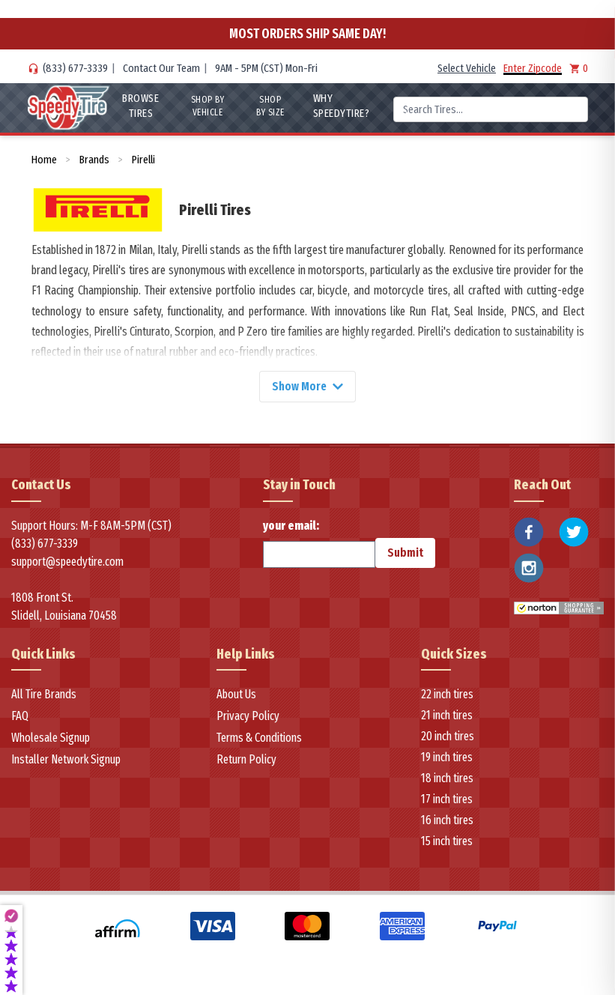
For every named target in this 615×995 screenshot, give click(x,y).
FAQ (19, 717)
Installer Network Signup (66, 760)
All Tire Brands (43, 695)
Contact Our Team (161, 68)
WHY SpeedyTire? (341, 105)
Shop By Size (270, 106)
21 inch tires (447, 716)
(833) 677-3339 (75, 68)
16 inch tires (447, 821)
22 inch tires (447, 695)
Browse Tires (140, 105)
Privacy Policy (247, 717)
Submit (405, 552)
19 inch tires (447, 758)
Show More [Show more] (308, 386)
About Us (236, 695)
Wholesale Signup (50, 738)
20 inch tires (447, 737)
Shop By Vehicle (208, 106)
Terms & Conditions (259, 738)
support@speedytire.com (67, 561)
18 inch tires (447, 779)
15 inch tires (447, 842)
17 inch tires (447, 800)
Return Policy (246, 760)
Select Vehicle (466, 68)
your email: (319, 543)
